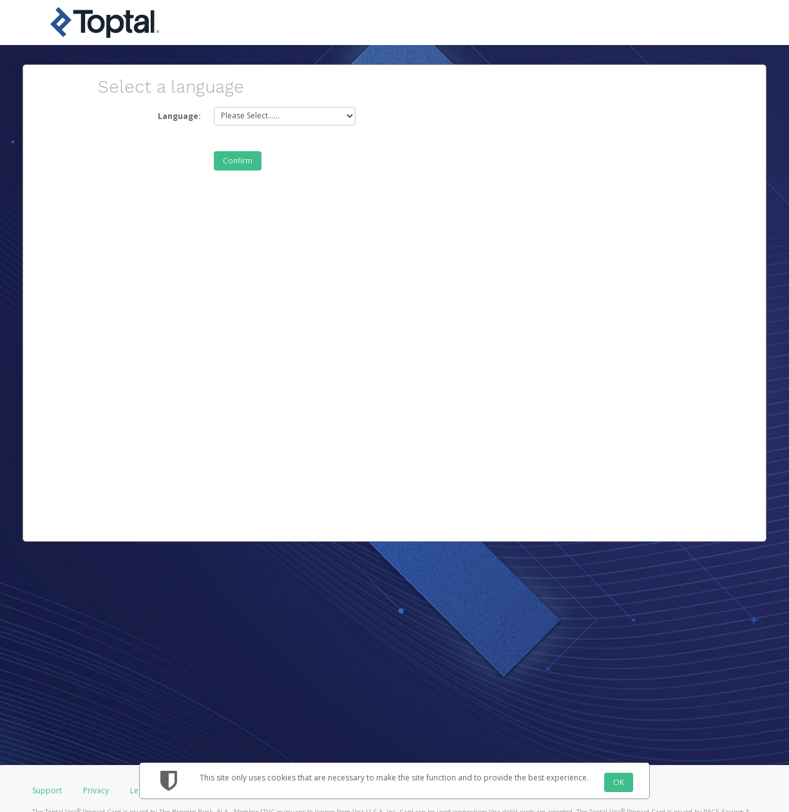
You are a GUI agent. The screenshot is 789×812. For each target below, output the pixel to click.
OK (618, 782)
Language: (179, 116)
